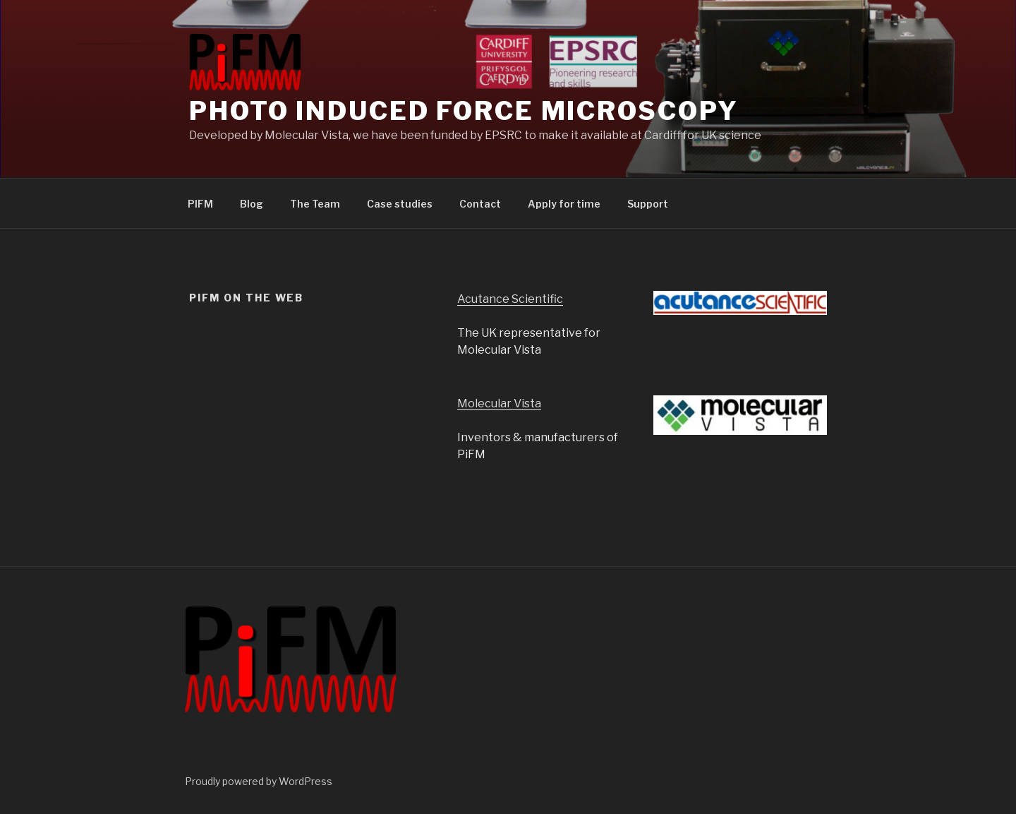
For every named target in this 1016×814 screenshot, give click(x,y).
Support (647, 204)
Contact (480, 204)
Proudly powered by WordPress (258, 781)
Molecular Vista (499, 403)
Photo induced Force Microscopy (463, 110)
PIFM (200, 204)
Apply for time (564, 204)
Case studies (400, 204)
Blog (251, 204)
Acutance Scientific (510, 299)
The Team (315, 204)
